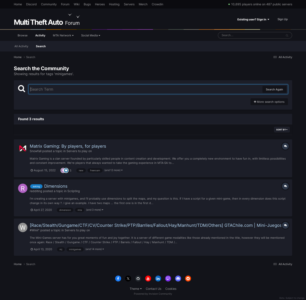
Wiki (76, 4)
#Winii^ (35, 230)
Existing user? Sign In (253, 19)
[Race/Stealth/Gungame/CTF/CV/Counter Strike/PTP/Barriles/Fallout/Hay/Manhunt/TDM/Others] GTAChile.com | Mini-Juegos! (156, 225)
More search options (269, 101)
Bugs (87, 4)
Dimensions (55, 186)
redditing (36, 191)
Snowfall (35, 151)
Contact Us (153, 288)
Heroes (100, 4)
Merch (143, 4)
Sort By (282, 129)
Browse (23, 35)
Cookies (170, 288)
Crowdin (157, 4)
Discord (31, 4)
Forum (65, 4)
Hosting (114, 4)
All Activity (21, 46)
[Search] (239, 35)
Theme (136, 288)
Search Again (274, 89)
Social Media (90, 35)
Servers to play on (79, 151)
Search (41, 46)
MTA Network (63, 35)
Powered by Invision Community (153, 293)
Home (18, 4)
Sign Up (283, 19)
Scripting (73, 191)
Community (49, 4)
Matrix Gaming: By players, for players (68, 146)
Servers (129, 4)
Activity (40, 37)
